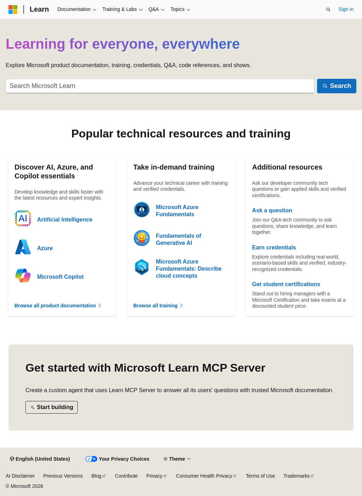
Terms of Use (260, 476)
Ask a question (272, 210)
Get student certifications (286, 284)
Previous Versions (63, 476)
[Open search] (328, 9)
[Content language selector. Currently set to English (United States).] (40, 459)
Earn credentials (274, 247)
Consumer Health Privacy (204, 476)
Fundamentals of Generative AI (178, 239)
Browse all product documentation (58, 305)
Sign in (346, 9)
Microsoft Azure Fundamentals (177, 210)
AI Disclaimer (20, 476)
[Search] (336, 86)
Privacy (154, 476)
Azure (45, 248)
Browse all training (158, 305)
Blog (96, 476)
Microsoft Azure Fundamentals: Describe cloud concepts (189, 269)
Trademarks (297, 476)
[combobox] (160, 86)
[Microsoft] (13, 9)
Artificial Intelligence (64, 220)
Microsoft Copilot (60, 277)
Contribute (126, 476)
